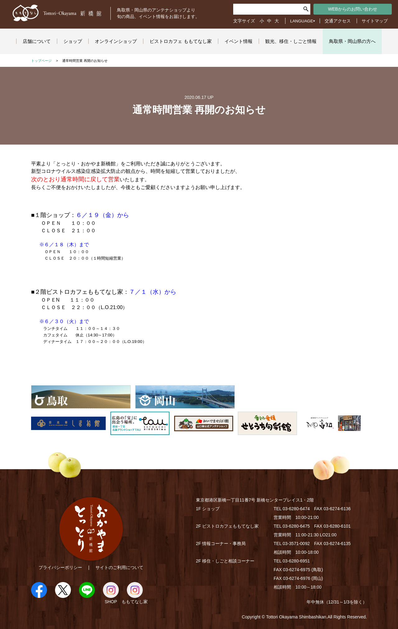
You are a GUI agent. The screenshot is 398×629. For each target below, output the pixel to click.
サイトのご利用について (119, 567)
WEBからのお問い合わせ (352, 9)
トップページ (41, 60)
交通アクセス (338, 20)
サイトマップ (375, 20)
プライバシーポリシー (60, 567)
